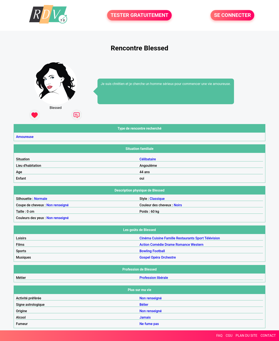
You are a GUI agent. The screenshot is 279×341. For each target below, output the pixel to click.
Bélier (144, 305)
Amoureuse (24, 137)
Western (197, 245)
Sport (199, 238)
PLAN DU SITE (246, 336)
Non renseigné (57, 205)
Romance (183, 245)
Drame (170, 245)
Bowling (146, 251)
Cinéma (145, 238)
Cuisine (157, 238)
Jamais (145, 317)
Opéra (155, 257)
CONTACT (268, 336)
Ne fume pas (149, 324)
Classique (157, 199)
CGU (229, 336)
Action (144, 245)
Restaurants (185, 238)
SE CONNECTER (232, 15)
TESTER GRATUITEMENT (139, 15)
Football (159, 251)
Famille (169, 238)
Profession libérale (154, 278)
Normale (40, 199)
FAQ (219, 336)
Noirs (178, 205)
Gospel (145, 257)
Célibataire (148, 159)
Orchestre (168, 257)
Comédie (157, 245)
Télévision (212, 238)
